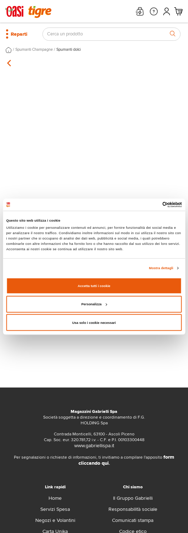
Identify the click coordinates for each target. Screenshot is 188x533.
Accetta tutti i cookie (94, 285)
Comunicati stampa (132, 520)
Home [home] (55, 498)
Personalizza (94, 304)
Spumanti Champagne (34, 49)
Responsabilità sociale (132, 509)
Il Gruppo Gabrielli (133, 498)
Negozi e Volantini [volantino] (55, 520)
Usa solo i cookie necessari (94, 322)
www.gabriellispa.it (94, 446)
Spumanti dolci (68, 49)
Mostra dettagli (161, 268)
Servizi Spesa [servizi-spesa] (55, 509)
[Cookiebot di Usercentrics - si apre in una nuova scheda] (151, 204)
